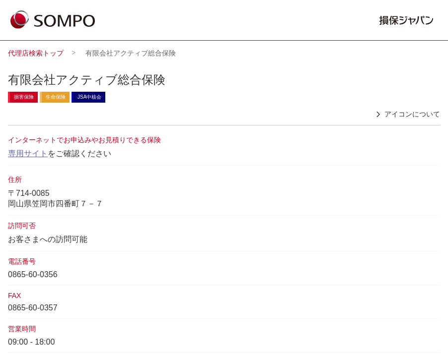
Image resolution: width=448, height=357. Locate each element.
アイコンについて (406, 114)
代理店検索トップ (36, 53)
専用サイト (28, 153)
